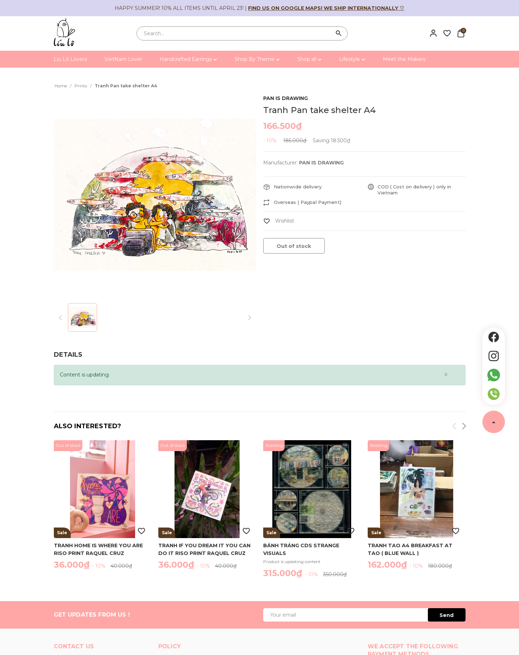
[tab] (68, 354)
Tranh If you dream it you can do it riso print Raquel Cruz (204, 549)
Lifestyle (352, 59)
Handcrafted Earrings (188, 59)
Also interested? (87, 426)
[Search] (339, 33)
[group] (155, 194)
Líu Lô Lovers (70, 59)
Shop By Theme (257, 59)
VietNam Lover (123, 59)
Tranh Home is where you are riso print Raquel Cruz (98, 549)
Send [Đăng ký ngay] (446, 615)
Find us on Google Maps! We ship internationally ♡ (326, 8)
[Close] (446, 374)
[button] (463, 427)
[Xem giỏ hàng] (460, 33)
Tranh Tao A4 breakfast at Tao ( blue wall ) (410, 549)
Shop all (309, 59)
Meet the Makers (404, 59)
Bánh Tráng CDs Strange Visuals (301, 549)
